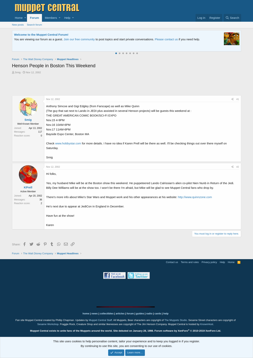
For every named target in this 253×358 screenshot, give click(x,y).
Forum (34, 17)
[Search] (232, 18)
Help (67, 17)
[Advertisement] (126, 85)
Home (19, 17)
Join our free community (79, 39)
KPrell (28, 187)
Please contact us (166, 39)
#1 (237, 99)
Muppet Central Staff (100, 320)
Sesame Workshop (48, 324)
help (166, 313)
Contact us (172, 262)
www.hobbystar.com (68, 143)
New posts (18, 24)
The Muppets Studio (175, 320)
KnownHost (206, 324)
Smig (18, 72)
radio (149, 313)
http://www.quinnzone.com (195, 197)
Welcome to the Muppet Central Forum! (41, 34)
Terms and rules (190, 262)
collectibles (107, 313)
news (94, 313)
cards (157, 313)
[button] (25, 18)
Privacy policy (209, 262)
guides (140, 313)
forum (130, 313)
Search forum (34, 24)
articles (120, 313)
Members (51, 17)
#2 (237, 167)
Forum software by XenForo (188, 330)
